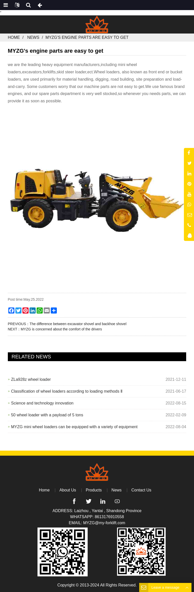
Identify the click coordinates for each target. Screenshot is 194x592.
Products (94, 490)
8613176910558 (109, 517)
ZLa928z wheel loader (31, 379)
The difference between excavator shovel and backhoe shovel (78, 324)
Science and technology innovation (42, 403)
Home (14, 37)
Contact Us (141, 490)
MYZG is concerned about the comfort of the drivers (61, 329)
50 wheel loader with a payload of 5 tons (47, 415)
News (33, 37)
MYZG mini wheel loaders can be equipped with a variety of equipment (74, 427)
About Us (67, 490)
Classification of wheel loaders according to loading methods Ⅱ (67, 391)
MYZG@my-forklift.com (104, 523)
